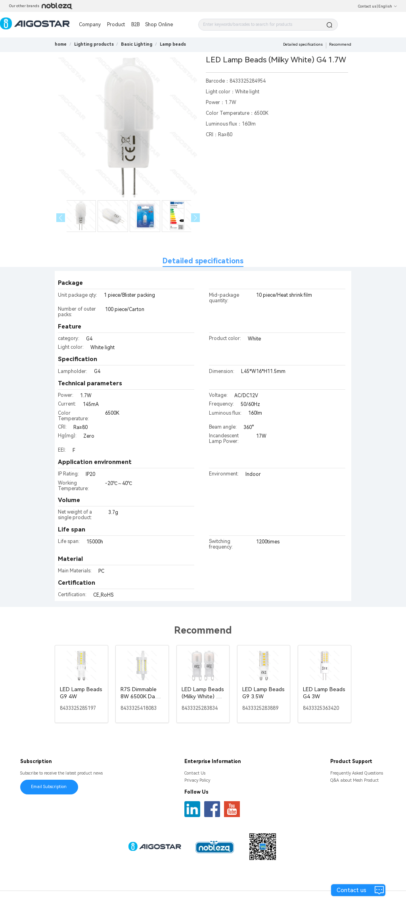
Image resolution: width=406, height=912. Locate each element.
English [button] (387, 6)
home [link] (61, 44)
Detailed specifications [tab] (203, 261)
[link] (94, 44)
